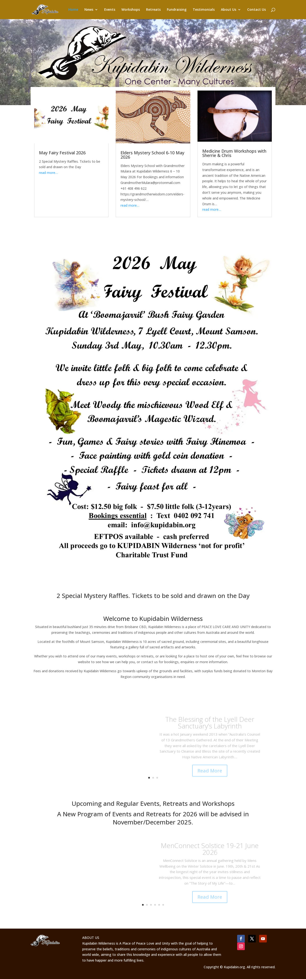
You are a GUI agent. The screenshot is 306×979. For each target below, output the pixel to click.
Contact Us (256, 10)
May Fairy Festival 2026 (62, 153)
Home (73, 10)
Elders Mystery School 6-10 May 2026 (152, 155)
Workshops (130, 10)
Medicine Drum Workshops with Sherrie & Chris (234, 153)
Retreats (153, 10)
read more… (48, 172)
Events (109, 10)
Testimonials (204, 10)
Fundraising (176, 10)
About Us (228, 10)
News (88, 10)
